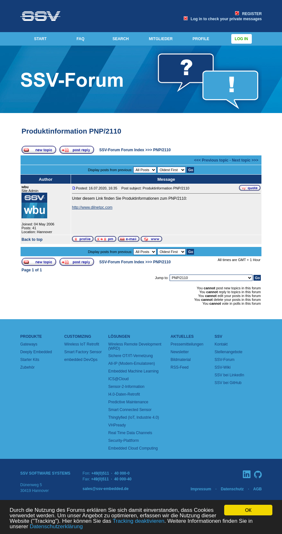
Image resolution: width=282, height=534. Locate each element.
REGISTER (248, 14)
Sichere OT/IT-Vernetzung (130, 356)
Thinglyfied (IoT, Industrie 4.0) (133, 417)
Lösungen (119, 336)
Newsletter (180, 352)
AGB (257, 489)
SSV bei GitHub (228, 383)
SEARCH (120, 39)
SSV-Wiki (223, 367)
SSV (218, 336)
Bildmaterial (181, 359)
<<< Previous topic (211, 160)
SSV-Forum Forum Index (121, 150)
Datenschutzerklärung (56, 527)
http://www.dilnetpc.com (92, 207)
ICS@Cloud (118, 379)
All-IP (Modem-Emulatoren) (131, 363)
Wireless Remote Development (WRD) (134, 346)
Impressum (200, 489)
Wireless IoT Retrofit (81, 344)
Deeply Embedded (36, 352)
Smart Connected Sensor (130, 409)
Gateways (28, 344)
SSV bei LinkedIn (229, 375)
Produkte (31, 336)
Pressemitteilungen (187, 344)
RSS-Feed (180, 367)
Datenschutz (232, 489)
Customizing (77, 336)
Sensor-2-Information (126, 386)
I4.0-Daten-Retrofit (124, 394)
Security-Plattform (123, 440)
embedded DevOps (80, 359)
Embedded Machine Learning (133, 371)
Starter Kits (29, 359)
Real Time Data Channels (130, 433)
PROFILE (200, 39)
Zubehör (27, 367)
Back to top (32, 239)
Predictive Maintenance (128, 402)
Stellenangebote (228, 352)
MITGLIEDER (161, 39)
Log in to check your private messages (223, 19)
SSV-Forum (224, 359)
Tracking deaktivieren (138, 521)
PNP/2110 (162, 150)
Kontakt (221, 344)
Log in (241, 39)
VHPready (117, 425)
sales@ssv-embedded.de (105, 488)
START (40, 39)
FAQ (80, 39)
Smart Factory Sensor (83, 352)
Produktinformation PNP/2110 (71, 131)
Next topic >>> (245, 160)
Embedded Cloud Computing (133, 448)
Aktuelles (182, 336)
